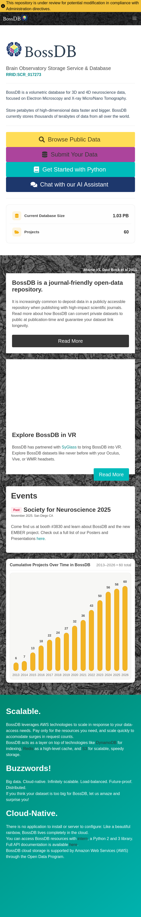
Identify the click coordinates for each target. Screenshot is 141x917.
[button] (134, 18)
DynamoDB (106, 742)
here (41, 538)
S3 (84, 748)
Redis (28, 748)
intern (83, 838)
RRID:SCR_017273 (23, 74)
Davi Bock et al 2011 (110, 270)
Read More (70, 341)
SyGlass (70, 447)
